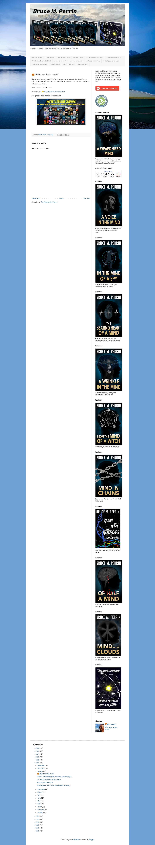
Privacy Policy (82, 64)
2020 (38, 816)
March (39, 807)
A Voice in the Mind (77, 61)
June (39, 798)
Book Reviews (55, 64)
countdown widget (108, 174)
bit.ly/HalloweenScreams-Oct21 (55, 92)
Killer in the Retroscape (39, 64)
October (40, 771)
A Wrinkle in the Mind (114, 57)
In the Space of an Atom (111, 61)
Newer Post (36, 198)
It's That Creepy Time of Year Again (49, 780)
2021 (38, 763)
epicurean (76, 839)
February (40, 810)
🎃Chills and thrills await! (45, 774)
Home (61, 198)
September (41, 789)
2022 (38, 760)
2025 (38, 751)
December (41, 765)
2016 (38, 828)
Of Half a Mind (49, 57)
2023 (38, 757)
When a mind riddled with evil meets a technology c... (55, 777)
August (40, 792)
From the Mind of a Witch (95, 57)
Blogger (91, 839)
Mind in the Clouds (64, 57)
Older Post (86, 198)
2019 (38, 819)
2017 (38, 825)
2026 (38, 748)
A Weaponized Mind (93, 61)
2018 (38, 822)
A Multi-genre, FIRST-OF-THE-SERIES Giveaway (53, 785)
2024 (38, 754)
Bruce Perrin (111, 724)
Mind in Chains (78, 57)
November (41, 768)
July (39, 795)
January (40, 812)
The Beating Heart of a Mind (41, 61)
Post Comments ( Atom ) (49, 202)
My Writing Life (37, 57)
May (39, 801)
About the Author (68, 64)
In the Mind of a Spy (60, 61)
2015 (38, 831)
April (39, 804)
